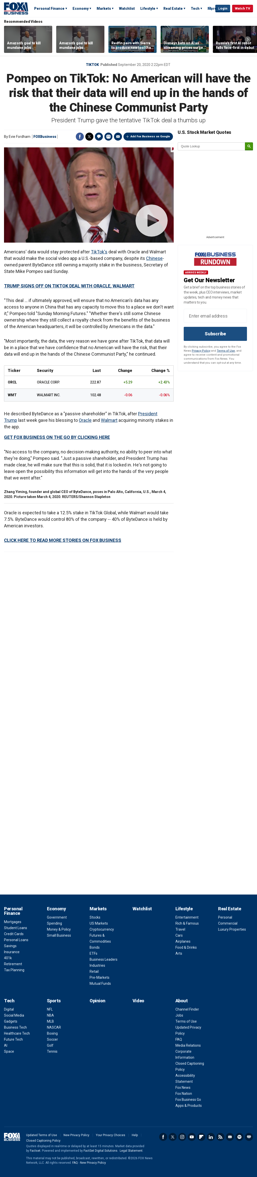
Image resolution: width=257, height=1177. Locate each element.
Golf (50, 1045)
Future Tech (13, 1039)
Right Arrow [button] (248, 39)
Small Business (59, 935)
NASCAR (54, 1027)
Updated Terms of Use (41, 1135)
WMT (12, 395)
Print (108, 137)
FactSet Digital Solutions (100, 1150)
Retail (94, 971)
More (212, 9)
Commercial (227, 923)
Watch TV (242, 8)
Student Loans (15, 928)
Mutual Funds (100, 984)
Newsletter (230, 1137)
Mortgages (12, 922)
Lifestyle (147, 9)
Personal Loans (16, 940)
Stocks (95, 917)
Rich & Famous (187, 923)
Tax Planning (14, 970)
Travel (180, 929)
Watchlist (127, 9)
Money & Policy (59, 929)
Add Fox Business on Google (150, 136)
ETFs (93, 953)
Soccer (52, 1039)
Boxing (52, 1033)
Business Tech (15, 1027)
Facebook (80, 137)
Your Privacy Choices (110, 1135)
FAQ (178, 1039)
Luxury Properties (232, 929)
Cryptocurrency (102, 929)
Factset (35, 1150)
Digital (9, 1009)
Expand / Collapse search (210, 8)
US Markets (99, 923)
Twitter (89, 137)
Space (9, 1051)
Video (138, 1000)
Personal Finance (49, 9)
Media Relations (188, 1045)
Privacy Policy (201, 350)
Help (135, 1135)
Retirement (13, 964)
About (181, 1000)
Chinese (154, 258)
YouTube (192, 1137)
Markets (104, 9)
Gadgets (10, 1021)
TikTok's (99, 251)
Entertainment (187, 917)
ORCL (12, 382)
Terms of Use (226, 350)
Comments (99, 137)
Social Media (14, 1015)
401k (8, 958)
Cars (179, 935)
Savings (10, 946)
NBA (50, 1015)
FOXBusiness (44, 137)
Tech (195, 9)
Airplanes (182, 941)
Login (222, 8)
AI (5, 1045)
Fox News (182, 1088)
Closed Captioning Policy (43, 1140)
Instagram (182, 1137)
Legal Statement (131, 1150)
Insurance (12, 952)
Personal (225, 917)
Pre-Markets (99, 977)
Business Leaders (103, 959)
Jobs (179, 1015)
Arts (178, 953)
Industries (97, 965)
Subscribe (215, 333)
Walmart (109, 420)
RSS (220, 1137)
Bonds (95, 947)
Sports (54, 1000)
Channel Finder (187, 1009)
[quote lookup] (211, 146)
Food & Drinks (186, 947)
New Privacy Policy (76, 1135)
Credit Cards (14, 934)
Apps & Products (188, 1106)
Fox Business (16, 8)
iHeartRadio (249, 1137)
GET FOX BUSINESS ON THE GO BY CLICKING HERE (57, 437)
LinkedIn (211, 1137)
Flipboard (201, 1137)
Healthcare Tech (17, 1033)
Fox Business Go (188, 1100)
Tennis (52, 1051)
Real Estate (173, 9)
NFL (50, 1009)
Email (118, 137)
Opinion (97, 1000)
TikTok (92, 65)
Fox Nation (183, 1094)
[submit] (249, 146)
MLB (50, 1021)
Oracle (85, 420)
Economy (81, 9)
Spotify (239, 1137)
